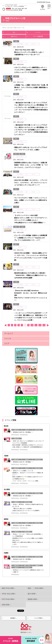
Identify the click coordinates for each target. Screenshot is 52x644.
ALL (14, 32)
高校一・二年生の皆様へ (36, 588)
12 (40, 325)
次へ (47, 325)
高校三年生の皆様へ (8, 588)
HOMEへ (13, 618)
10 (32, 325)
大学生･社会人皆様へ (9, 594)
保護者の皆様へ (33, 599)
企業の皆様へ (6, 605)
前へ (5, 325)
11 (36, 325)
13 (44, 325)
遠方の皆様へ (32, 594)
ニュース (38, 32)
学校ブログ (14, 36)
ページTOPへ (38, 618)
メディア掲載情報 (38, 36)
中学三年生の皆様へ (8, 599)
